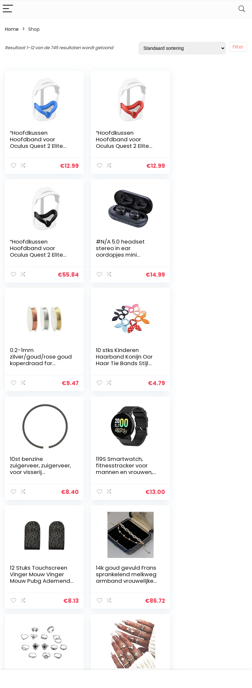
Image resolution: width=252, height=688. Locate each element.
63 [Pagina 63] (159, 516)
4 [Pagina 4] (114, 516)
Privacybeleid (226, 578)
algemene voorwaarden (226, 590)
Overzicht (182, 587)
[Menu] (8, 9)
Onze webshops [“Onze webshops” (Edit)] (182, 617)
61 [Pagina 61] (136, 516)
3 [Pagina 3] (103, 516)
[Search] (242, 9)
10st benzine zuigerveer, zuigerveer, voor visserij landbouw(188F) (32, 363)
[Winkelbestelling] (182, 48)
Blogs (177, 605)
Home (12, 29)
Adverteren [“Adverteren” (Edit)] (184, 629)
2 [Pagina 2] (92, 516)
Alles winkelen (186, 596)
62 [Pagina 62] (147, 516)
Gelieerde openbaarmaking (230, 605)
